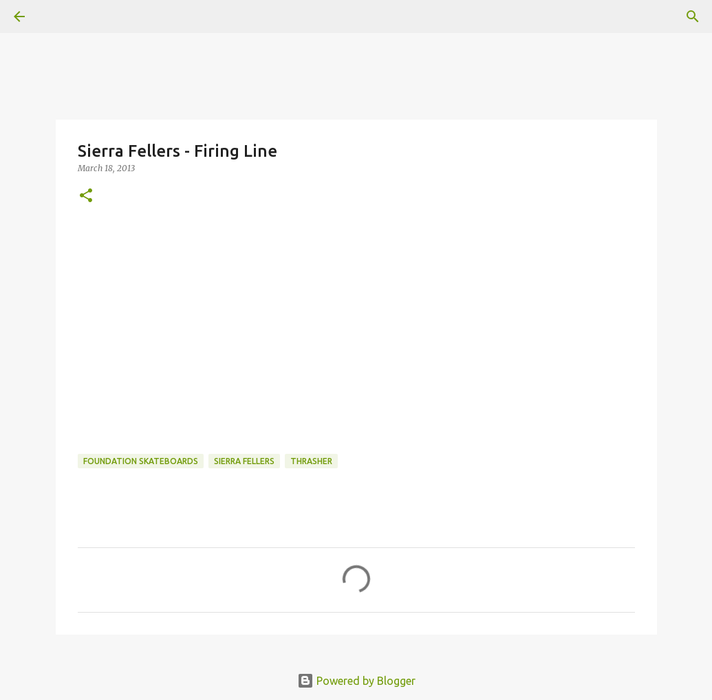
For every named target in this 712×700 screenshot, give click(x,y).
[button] (86, 196)
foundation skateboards (140, 461)
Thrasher (311, 461)
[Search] (692, 16)
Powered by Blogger (356, 681)
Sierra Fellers (244, 461)
